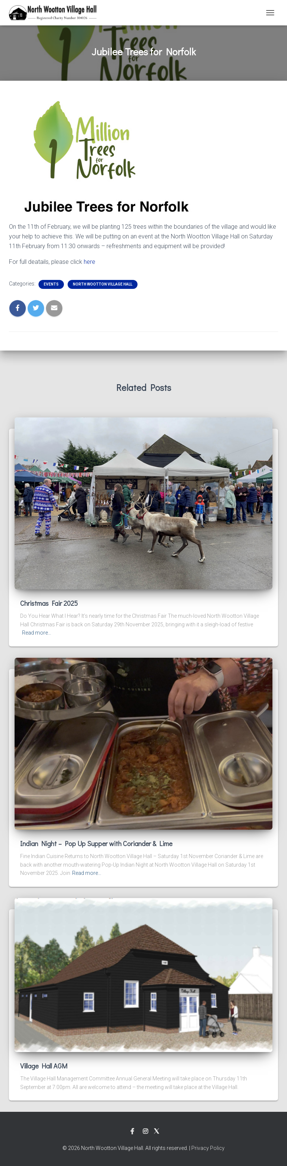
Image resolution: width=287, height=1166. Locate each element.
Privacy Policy (208, 1148)
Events (51, 284)
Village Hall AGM (43, 1065)
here (89, 261)
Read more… (36, 633)
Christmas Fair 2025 (49, 603)
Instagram (145, 1131)
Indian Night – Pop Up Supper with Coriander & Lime (96, 843)
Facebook (132, 1131)
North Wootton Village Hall (102, 284)
